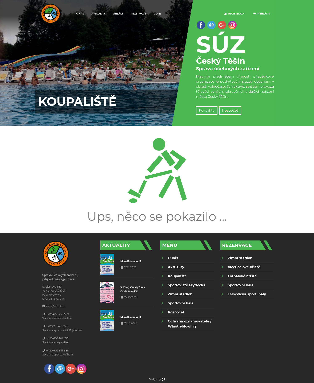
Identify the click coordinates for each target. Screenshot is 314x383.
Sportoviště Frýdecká (186, 285)
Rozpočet (230, 110)
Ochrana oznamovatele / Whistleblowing (189, 323)
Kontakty (207, 110)
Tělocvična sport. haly (247, 294)
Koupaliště (177, 276)
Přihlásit (261, 13)
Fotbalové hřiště (242, 276)
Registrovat (235, 13)
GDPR (157, 13)
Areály (118, 13)
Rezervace (138, 13)
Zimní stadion (180, 294)
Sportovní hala (180, 303)
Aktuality (98, 13)
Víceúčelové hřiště (244, 267)
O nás (80, 13)
